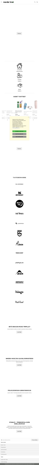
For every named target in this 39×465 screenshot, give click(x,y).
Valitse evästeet (19, 133)
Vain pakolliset (19, 136)
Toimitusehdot (4, 449)
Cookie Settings (4, 461)
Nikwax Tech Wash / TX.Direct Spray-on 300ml (18, 111)
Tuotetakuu (3, 452)
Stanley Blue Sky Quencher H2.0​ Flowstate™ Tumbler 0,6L (11, 111)
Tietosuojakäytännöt (16, 127)
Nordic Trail (3, 445)
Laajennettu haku (4, 459)
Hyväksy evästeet (19, 131)
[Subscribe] (34, 440)
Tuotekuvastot (3, 454)
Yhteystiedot (3, 447)
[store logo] (8, 2)
